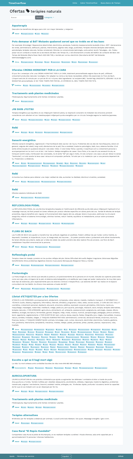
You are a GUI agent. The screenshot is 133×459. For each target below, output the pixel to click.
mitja (31, 344)
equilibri (60, 163)
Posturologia (20, 273)
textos (91, 349)
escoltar (83, 163)
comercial (40, 332)
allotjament (82, 352)
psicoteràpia (83, 62)
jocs (102, 339)
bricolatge (39, 62)
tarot (47, 349)
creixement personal (35, 163)
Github (120, 456)
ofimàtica (92, 344)
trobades (117, 349)
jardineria (95, 339)
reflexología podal (38, 265)
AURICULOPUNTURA (24, 375)
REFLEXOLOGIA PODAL (26, 205)
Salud (16, 33)
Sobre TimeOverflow (88, 3)
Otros (16, 62)
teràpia (55, 120)
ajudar (31, 368)
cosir (58, 332)
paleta (101, 344)
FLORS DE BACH (22, 231)
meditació (55, 166)
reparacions (56, 62)
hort (49, 339)
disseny (64, 334)
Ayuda (12, 456)
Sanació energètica (24, 140)
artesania (73, 329)
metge (25, 344)
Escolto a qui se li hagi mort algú (32, 359)
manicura (43, 342)
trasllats (108, 349)
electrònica (100, 334)
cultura (104, 332)
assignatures (96, 329)
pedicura (26, 347)
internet (86, 339)
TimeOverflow (17, 3)
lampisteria (17, 342)
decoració (31, 334)
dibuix (47, 334)
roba (26, 349)
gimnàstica (41, 339)
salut (38, 33)
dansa (111, 332)
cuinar (97, 332)
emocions (77, 120)
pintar (53, 347)
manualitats (53, 342)
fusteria (16, 339)
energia (25, 441)
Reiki (15, 127)
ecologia (72, 334)
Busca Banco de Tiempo (110, 3)
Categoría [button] (48, 17)
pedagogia (17, 347)
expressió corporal (73, 337)
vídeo (45, 352)
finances (46, 166)
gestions (32, 339)
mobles (39, 344)
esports (53, 337)
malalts (35, 342)
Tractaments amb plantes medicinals (34, 399)
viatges (38, 352)
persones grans (94, 163)
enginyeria (27, 337)
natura (69, 344)
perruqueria (35, 347)
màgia (72, 342)
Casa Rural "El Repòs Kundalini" (31, 431)
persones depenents (20, 166)
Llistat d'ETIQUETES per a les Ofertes (35, 296)
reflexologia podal (68, 223)
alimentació (72, 352)
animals (59, 329)
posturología (26, 288)
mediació (109, 342)
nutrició (84, 344)
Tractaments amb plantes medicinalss (35, 93)
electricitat (66, 62)
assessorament (36, 85)
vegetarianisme (28, 352)
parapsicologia (110, 344)
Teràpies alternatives (25, 415)
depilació (40, 334)
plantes (74, 347)
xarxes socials (61, 352)
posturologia (66, 288)
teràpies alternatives (36, 120)
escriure (45, 337)
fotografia (111, 337)
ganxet (24, 339)
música (61, 344)
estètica (61, 337)
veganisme (17, 352)
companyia (50, 332)
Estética (17, 85)
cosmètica (47, 85)
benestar (45, 33)
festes (94, 337)
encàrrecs (17, 337)
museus (53, 344)
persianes (46, 347)
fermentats (85, 337)
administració (40, 329)
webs (52, 352)
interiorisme (77, 339)
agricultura (50, 329)
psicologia (101, 347)
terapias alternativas (53, 265)
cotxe (74, 332)
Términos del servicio (25, 456)
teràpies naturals (28, 33)
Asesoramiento (19, 368)
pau (67, 163)
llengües (26, 342)
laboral (109, 339)
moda (46, 344)
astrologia (107, 329)
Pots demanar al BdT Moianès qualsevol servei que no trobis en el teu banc (58, 41)
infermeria (57, 339)
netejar (76, 344)
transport (99, 349)
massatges (33, 223)
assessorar (94, 62)
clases (25, 120)
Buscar (39, 17)
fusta (74, 62)
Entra (75, 3)
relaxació (39, 132)
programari (91, 347)
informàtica (66, 339)
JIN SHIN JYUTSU (23, 109)
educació (80, 334)
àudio (114, 329)
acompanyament (50, 163)
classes (31, 332)
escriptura (36, 337)
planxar (82, 347)
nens (103, 163)
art (66, 329)
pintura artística (63, 347)
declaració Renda (19, 334)
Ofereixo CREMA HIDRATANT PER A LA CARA (39, 70)
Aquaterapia (19, 25)
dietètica (55, 334)
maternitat (91, 342)
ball (15, 332)
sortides (39, 349)
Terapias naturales (39, 288)
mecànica (100, 342)
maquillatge (63, 342)
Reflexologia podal (23, 254)
